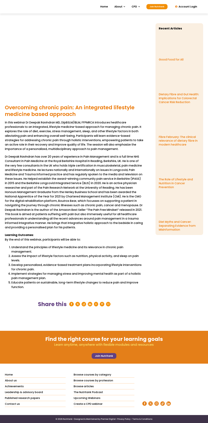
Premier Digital (108, 419)
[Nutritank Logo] (26, 3)
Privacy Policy (123, 419)
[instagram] (156, 403)
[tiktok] (162, 403)
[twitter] (150, 403)
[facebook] (144, 403)
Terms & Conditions (142, 419)
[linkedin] (168, 403)
